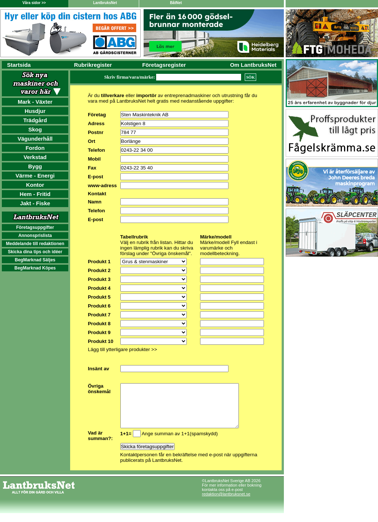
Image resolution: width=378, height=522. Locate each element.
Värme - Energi (35, 175)
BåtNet (176, 3)
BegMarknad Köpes (35, 268)
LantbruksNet (105, 3)
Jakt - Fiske (35, 203)
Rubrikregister (93, 65)
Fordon (35, 148)
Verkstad (35, 157)
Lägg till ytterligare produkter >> (122, 349)
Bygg (35, 166)
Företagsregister (164, 65)
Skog (35, 129)
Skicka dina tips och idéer (35, 251)
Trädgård (35, 120)
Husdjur (35, 111)
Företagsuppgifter (35, 227)
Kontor (35, 185)
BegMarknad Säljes (35, 259)
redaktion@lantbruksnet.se (226, 503)
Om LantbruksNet (253, 65)
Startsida (19, 65)
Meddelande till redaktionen (35, 243)
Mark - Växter (35, 102)
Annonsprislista (35, 235)
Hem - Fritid (35, 194)
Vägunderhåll (34, 138)
